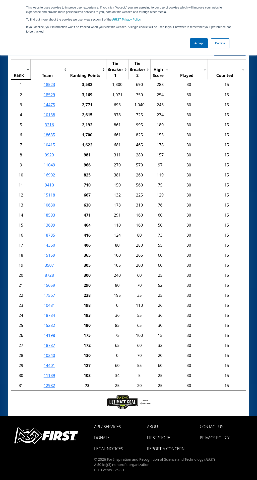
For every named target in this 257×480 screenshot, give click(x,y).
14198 (49, 335)
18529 (49, 95)
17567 (49, 295)
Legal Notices (108, 448)
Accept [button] (199, 43)
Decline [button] (220, 43)
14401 (49, 365)
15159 (49, 255)
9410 (49, 185)
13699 (49, 225)
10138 (49, 115)
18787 (49, 345)
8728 (49, 275)
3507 (49, 265)
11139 (49, 375)
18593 (49, 215)
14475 (49, 105)
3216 (49, 125)
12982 (49, 385)
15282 (49, 325)
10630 (49, 205)
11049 (49, 165)
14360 (49, 245)
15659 (49, 285)
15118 (49, 195)
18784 (49, 315)
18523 (49, 84)
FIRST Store (158, 437)
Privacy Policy (126, 19)
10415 (49, 145)
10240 (49, 355)
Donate (101, 437)
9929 (49, 155)
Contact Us (211, 426)
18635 (49, 135)
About (153, 426)
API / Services (107, 426)
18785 (49, 235)
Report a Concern (166, 448)
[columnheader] (21, 69)
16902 (49, 175)
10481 (49, 305)
